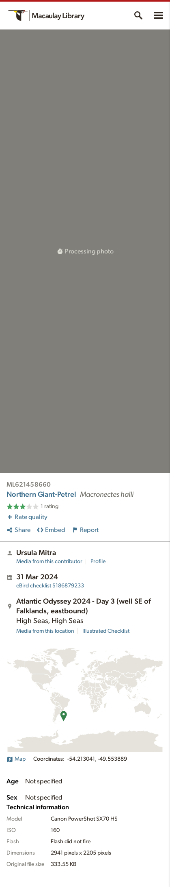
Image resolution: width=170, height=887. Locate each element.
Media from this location (45, 631)
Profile (97, 561)
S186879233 (50, 586)
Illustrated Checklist (105, 631)
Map (16, 759)
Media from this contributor (49, 561)
